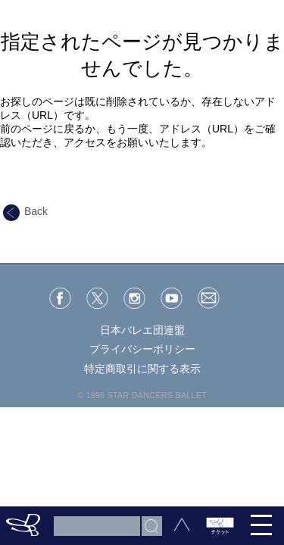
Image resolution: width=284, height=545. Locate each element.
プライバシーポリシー (142, 349)
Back (25, 211)
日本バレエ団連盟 (142, 330)
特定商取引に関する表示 (142, 369)
